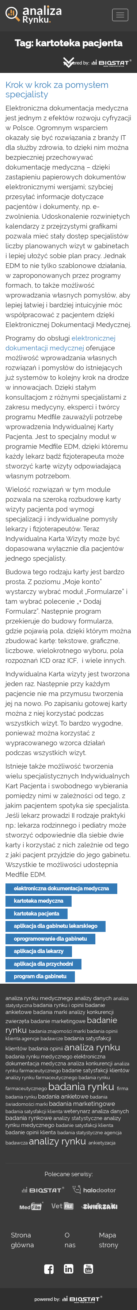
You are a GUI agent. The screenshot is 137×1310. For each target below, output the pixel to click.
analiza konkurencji (91, 1063)
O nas (70, 1240)
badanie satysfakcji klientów (95, 1070)
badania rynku (82, 1087)
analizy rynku (58, 1141)
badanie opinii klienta (31, 1132)
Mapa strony (108, 1240)
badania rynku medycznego (39, 1057)
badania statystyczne (80, 1132)
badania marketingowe (82, 1103)
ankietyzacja (101, 1143)
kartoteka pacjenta (36, 914)
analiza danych (110, 1111)
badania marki (51, 1012)
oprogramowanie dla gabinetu (50, 939)
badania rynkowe (29, 1118)
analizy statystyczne (78, 1118)
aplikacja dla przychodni (43, 964)
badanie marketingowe (59, 1021)
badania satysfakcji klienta (34, 1111)
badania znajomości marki (58, 1031)
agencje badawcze (43, 1038)
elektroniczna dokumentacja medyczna (61, 888)
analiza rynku (92, 1047)
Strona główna (22, 1240)
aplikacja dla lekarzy (39, 951)
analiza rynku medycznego (40, 998)
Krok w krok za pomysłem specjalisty (57, 89)
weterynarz (78, 1111)
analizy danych (94, 998)
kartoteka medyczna (38, 901)
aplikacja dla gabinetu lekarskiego (55, 926)
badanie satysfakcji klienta (84, 1125)
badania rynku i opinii (59, 1005)
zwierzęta (18, 1021)
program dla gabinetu (40, 976)
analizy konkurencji (91, 1012)
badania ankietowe (64, 1096)
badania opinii (46, 1048)
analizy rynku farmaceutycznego (42, 1077)
